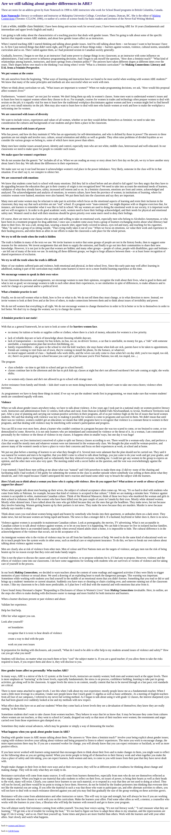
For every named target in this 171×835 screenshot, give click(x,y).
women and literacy (16, 825)
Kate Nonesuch (10, 15)
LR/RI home (13, 831)
